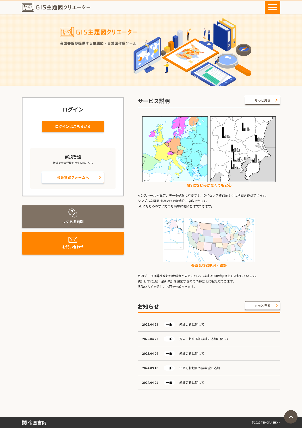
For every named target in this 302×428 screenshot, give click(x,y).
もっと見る (262, 100)
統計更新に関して (191, 324)
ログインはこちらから (73, 126)
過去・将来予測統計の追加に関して (204, 339)
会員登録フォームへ (73, 177)
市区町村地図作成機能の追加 (199, 368)
